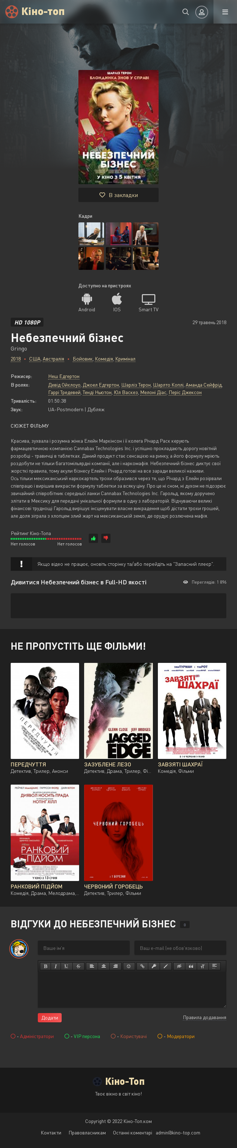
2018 (16, 359)
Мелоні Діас (153, 392)
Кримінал (125, 359)
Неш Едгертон (63, 376)
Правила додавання (204, 1017)
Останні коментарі (132, 1132)
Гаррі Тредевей (64, 392)
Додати (49, 1017)
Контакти (51, 1132)
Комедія (104, 359)
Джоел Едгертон (101, 385)
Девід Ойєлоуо (64, 385)
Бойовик (83, 359)
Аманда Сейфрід (204, 385)
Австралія (53, 359)
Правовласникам (87, 1132)
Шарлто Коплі (168, 385)
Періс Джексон (185, 392)
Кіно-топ (43, 10)
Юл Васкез (126, 392)
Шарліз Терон (136, 385)
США (35, 359)
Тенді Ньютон (97, 392)
